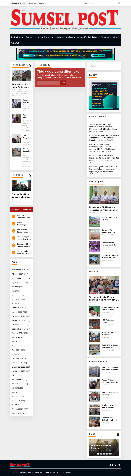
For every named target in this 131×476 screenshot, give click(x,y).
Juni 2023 (15, 392)
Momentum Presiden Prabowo (101, 446)
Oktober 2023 (17, 375)
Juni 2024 (15, 341)
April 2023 (16, 400)
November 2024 (18, 320)
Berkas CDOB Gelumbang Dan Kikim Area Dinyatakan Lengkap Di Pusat (24, 245)
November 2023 (18, 371)
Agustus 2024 (17, 333)
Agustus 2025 (17, 282)
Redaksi (68, 472)
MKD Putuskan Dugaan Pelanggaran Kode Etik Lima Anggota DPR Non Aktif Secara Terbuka (102, 148)
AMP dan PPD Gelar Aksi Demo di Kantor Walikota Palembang (24, 216)
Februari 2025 (17, 308)
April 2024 (16, 350)
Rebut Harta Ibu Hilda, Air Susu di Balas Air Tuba (20, 85)
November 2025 (18, 270)
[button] (119, 3)
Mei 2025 (16, 295)
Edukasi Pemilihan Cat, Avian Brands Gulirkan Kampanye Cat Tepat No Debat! (21, 195)
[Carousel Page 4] (107, 454)
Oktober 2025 (17, 274)
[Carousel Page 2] (101, 454)
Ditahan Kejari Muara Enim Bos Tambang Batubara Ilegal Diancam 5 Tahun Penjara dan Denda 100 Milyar (24, 238)
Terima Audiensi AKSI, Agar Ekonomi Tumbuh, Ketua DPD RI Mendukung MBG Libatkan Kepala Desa (103, 127)
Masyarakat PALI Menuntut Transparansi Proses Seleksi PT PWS (103, 208)
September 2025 (19, 278)
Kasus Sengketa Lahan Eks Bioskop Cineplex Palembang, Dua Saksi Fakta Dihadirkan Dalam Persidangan (27, 101)
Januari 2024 (17, 362)
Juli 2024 (15, 337)
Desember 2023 (18, 367)
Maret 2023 (16, 405)
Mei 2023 (16, 396)
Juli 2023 (15, 388)
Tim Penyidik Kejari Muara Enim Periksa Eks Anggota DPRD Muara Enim (26, 137)
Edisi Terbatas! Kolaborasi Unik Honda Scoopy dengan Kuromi (108, 244)
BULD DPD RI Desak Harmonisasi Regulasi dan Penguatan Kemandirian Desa (110, 346)
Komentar (27, 209)
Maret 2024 (16, 354)
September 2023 (19, 379)
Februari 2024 (17, 358)
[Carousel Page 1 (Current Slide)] (98, 454)
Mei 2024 (16, 346)
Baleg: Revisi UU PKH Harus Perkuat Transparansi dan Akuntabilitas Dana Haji (104, 137)
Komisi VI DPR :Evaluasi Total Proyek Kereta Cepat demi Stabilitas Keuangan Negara (104, 157)
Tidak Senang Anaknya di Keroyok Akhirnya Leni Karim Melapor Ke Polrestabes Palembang (27, 116)
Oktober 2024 (17, 324)
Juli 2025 (15, 286)
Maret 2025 (16, 303)
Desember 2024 (18, 316)
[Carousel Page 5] (110, 454)
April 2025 (16, 299)
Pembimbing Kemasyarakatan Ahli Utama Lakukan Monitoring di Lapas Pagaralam (103, 168)
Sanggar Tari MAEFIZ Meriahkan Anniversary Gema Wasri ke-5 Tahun (109, 231)
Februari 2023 (17, 409)
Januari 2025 (17, 312)
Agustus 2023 (17, 383)
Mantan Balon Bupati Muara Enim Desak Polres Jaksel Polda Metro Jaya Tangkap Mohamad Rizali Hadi (24, 252)
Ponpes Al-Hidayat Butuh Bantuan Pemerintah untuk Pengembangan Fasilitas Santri (110, 256)
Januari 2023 (17, 413)
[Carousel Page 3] (104, 454)
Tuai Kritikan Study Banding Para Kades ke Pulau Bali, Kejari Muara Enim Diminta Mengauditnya (23, 231)
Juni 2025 (15, 291)
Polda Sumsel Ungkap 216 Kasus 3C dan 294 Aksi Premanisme (27, 150)
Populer (15, 209)
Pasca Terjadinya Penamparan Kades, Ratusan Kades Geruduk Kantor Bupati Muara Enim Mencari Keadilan (23, 223)
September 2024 (19, 329)
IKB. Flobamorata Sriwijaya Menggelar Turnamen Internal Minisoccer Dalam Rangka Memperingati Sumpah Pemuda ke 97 (110, 218)
